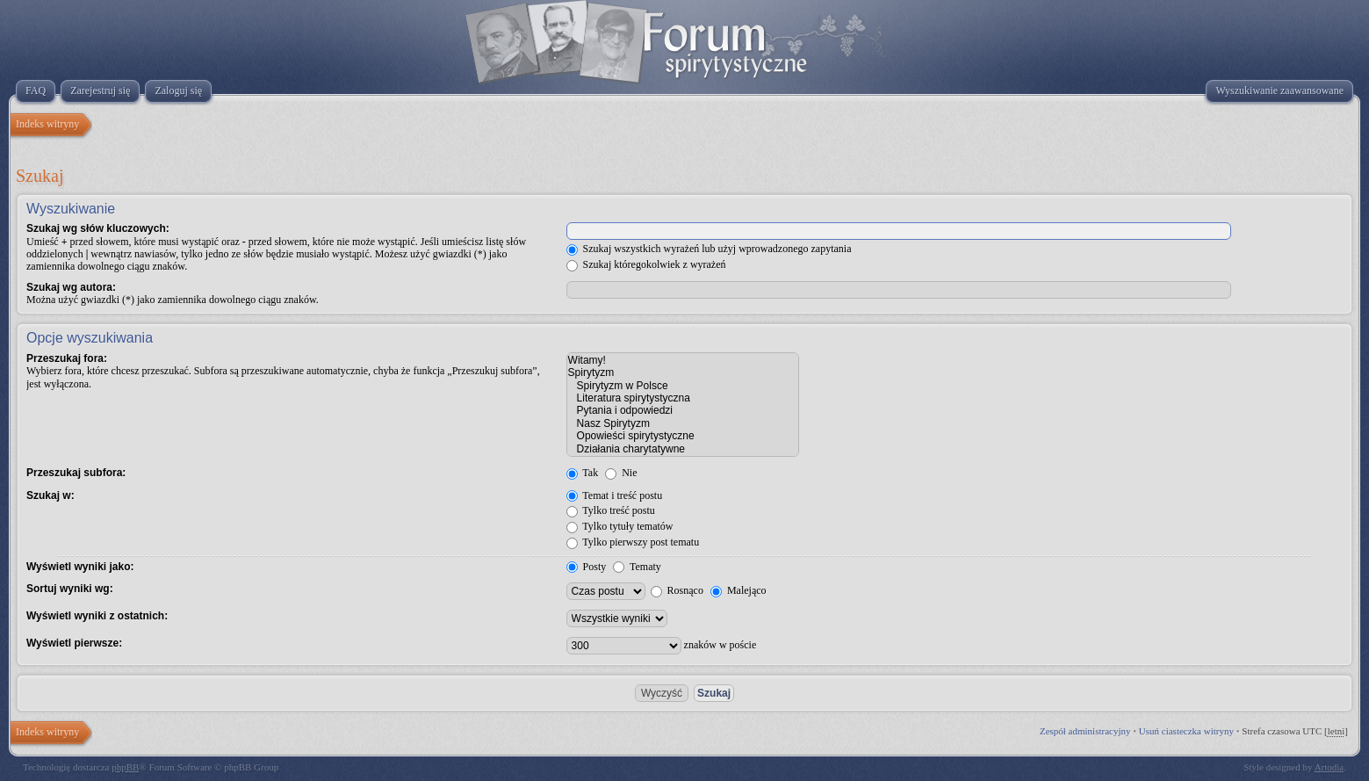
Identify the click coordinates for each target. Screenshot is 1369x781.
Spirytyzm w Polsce (682, 386)
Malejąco (738, 590)
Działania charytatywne (682, 449)
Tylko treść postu (610, 510)
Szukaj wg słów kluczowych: (97, 228)
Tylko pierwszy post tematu (633, 542)
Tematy (637, 566)
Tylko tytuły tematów (620, 526)
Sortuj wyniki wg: (69, 588)
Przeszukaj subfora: (76, 472)
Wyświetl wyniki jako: (79, 566)
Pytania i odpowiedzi (682, 410)
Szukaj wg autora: (71, 287)
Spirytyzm (682, 372)
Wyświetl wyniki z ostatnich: (97, 616)
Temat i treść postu (614, 495)
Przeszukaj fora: (66, 358)
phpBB (125, 767)
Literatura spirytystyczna (682, 398)
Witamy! (682, 360)
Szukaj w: (50, 495)
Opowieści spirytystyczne (682, 436)
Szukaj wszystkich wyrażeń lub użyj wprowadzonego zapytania (709, 248)
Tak (582, 472)
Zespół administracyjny (1085, 731)
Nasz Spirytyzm (682, 423)
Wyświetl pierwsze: (74, 643)
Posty (586, 566)
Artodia (1329, 767)
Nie (621, 472)
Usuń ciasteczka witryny (1186, 731)
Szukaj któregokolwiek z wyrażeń (646, 264)
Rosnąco (677, 590)
